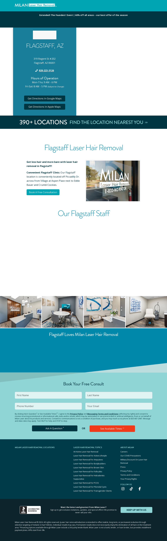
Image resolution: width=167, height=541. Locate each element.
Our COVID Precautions (130, 455)
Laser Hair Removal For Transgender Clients (92, 490)
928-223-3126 (46, 70)
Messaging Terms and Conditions (102, 414)
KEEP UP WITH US (136, 510)
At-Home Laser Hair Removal (85, 451)
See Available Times (112, 428)
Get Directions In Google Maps (45, 98)
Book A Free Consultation (43, 192)
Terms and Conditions (130, 475)
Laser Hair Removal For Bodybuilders (89, 463)
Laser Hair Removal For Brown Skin (88, 467)
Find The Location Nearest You (108, 122)
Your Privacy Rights (128, 479)
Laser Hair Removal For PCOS (86, 483)
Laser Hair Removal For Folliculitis (87, 471)
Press (123, 467)
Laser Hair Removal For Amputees (88, 459)
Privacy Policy (76, 414)
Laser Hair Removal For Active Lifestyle (90, 455)
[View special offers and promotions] (83, 19)
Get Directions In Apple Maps (44, 106)
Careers (123, 451)
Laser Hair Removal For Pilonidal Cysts (89, 487)
